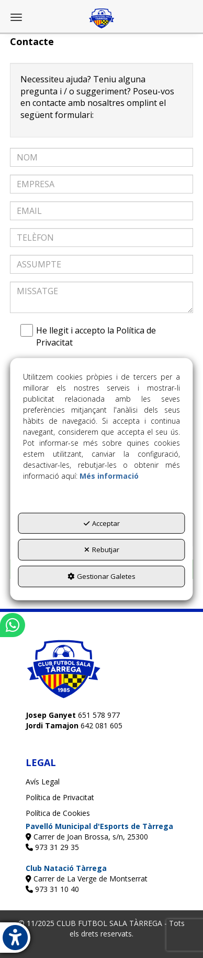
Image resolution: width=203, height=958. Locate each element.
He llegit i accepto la (91, 336)
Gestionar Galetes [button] (101, 576)
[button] (101, 18)
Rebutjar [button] (101, 549)
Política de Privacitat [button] (60, 797)
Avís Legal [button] (43, 782)
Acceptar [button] (102, 523)
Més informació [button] (109, 476)
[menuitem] (101, 782)
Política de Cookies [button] (58, 813)
